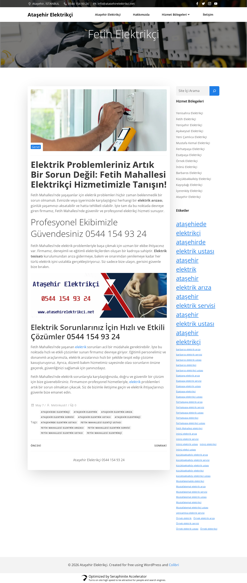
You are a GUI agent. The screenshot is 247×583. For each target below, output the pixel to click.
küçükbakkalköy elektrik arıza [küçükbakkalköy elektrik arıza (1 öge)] (192, 454)
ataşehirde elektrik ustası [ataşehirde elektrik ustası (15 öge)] (195, 246)
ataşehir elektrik (85, 411)
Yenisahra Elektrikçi (189, 113)
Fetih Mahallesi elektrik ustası (62, 432)
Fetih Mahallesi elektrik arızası (62, 427)
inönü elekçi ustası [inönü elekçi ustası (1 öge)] (186, 449)
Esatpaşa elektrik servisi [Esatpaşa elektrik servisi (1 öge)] (188, 381)
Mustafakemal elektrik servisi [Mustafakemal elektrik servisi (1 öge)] (191, 491)
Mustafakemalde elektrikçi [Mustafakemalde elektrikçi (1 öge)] (190, 481)
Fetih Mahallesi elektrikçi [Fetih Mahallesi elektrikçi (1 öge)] (189, 428)
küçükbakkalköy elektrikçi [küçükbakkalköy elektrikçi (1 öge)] (190, 470)
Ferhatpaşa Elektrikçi (190, 149)
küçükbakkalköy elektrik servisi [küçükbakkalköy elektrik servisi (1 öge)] (192, 460)
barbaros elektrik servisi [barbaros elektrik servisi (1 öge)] (189, 354)
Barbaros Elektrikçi (189, 173)
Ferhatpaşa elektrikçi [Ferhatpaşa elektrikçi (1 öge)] (187, 417)
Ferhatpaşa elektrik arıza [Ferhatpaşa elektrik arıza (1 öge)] (189, 402)
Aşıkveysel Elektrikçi (189, 131)
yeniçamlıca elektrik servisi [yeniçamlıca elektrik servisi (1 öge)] (190, 512)
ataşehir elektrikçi (127, 417)
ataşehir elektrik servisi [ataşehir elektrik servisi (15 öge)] (195, 301)
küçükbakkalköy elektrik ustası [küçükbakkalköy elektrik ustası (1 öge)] (192, 465)
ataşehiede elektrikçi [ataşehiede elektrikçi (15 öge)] (191, 228)
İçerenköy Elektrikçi (189, 191)
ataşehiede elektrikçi (55, 411)
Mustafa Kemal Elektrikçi (193, 143)
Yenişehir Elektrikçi (189, 125)
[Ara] (214, 91)
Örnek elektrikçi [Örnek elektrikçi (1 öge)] (208, 528)
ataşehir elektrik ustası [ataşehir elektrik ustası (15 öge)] (195, 319)
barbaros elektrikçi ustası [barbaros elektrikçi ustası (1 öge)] (189, 370)
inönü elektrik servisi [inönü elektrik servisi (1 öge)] (187, 439)
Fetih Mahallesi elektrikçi (104, 432)
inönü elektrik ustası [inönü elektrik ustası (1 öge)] (187, 444)
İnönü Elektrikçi (186, 167)
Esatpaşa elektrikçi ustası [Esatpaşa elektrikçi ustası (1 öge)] (189, 396)
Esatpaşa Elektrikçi (189, 155)
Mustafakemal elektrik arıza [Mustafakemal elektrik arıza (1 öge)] (191, 486)
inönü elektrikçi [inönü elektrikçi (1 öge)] (208, 444)
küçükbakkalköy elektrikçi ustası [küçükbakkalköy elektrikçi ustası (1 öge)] (193, 476)
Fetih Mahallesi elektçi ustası (101, 422)
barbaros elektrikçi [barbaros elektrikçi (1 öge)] (186, 365)
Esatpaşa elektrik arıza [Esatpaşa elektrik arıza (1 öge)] (188, 375)
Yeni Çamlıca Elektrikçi (191, 137)
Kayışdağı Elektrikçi (189, 185)
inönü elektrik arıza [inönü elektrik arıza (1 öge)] (186, 433)
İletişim (208, 14)
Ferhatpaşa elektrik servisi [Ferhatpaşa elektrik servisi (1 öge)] (190, 407)
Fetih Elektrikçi (186, 119)
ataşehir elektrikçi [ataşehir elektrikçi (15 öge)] (188, 337)
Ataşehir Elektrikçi (108, 14)
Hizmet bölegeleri (176, 14)
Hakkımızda (141, 14)
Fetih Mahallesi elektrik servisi (109, 427)
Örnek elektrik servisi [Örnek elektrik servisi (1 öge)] (187, 523)
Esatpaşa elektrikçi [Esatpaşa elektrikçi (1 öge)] (186, 391)
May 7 (37, 405)
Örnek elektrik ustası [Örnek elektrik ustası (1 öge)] (187, 528)
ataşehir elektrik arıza (116, 411)
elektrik (80, 347)
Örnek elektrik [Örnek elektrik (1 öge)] (184, 518)
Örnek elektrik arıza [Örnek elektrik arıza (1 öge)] (204, 518)
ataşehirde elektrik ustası (59, 422)
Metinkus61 (56, 405)
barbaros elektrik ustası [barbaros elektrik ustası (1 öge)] (188, 359)
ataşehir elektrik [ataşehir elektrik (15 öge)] (187, 264)
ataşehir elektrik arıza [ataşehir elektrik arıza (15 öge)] (193, 283)
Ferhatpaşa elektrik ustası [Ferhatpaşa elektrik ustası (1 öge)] (189, 412)
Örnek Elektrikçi (187, 161)
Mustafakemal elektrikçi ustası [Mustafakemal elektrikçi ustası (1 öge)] (192, 507)
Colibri (174, 565)
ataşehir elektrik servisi (57, 417)
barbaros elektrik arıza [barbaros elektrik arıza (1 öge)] (188, 349)
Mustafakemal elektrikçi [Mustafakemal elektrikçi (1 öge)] (188, 502)
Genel (36, 147)
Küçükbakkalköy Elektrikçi (193, 179)
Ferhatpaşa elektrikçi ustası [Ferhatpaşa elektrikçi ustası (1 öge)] (190, 423)
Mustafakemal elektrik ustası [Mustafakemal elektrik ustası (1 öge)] (191, 497)
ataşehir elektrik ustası (94, 417)
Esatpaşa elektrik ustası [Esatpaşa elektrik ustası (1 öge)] (188, 386)
